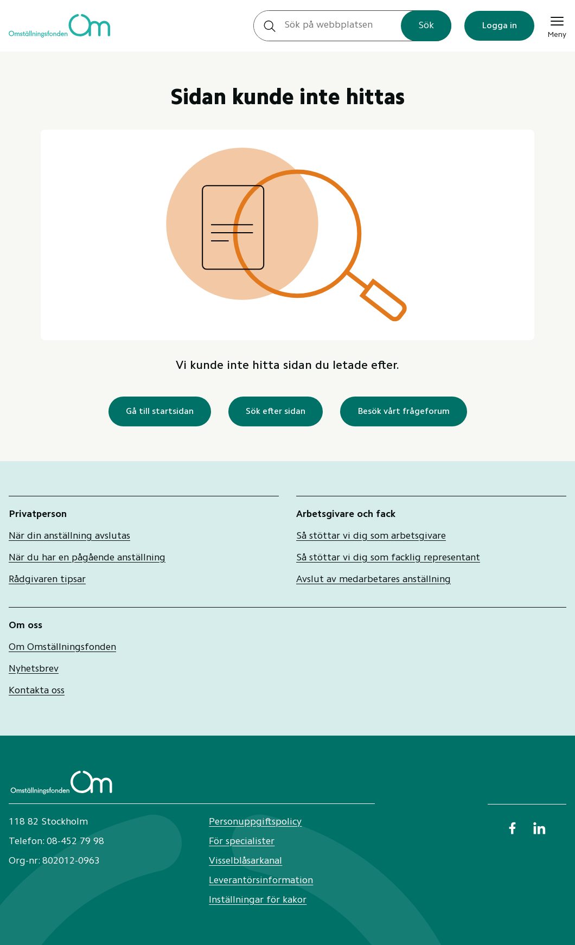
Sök (426, 26)
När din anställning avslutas (69, 536)
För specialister (241, 842)
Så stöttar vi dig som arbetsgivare (371, 536)
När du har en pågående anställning (87, 558)
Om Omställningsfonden (62, 648)
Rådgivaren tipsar (47, 580)
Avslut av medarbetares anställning (373, 580)
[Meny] (556, 26)
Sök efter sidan (275, 411)
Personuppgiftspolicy (255, 822)
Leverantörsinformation (261, 881)
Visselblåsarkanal (245, 861)
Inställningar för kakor (257, 900)
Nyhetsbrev (34, 669)
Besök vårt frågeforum (403, 411)
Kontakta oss (37, 691)
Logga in (499, 26)
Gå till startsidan (160, 411)
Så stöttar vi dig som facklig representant (388, 558)
